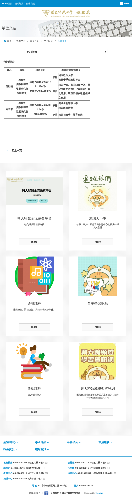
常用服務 (103, 442)
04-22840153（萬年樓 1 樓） (28, 478)
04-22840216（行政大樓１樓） (91, 468)
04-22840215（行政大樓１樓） (27, 468)
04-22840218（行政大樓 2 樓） (29, 473)
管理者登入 (35, 493)
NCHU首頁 (7, 3)
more (34, 241)
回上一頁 (17, 150)
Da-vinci (99, 493)
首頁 (9, 41)
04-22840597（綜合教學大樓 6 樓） (96, 473)
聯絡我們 (30, 3)
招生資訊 (8, 449)
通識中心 (20, 41)
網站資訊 (40, 449)
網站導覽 (19, 3)
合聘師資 (32, 51)
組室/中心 (9, 442)
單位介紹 (34, 41)
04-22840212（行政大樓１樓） (91, 462)
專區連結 (40, 442)
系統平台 (72, 442)
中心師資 (48, 41)
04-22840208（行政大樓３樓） (29, 462)
